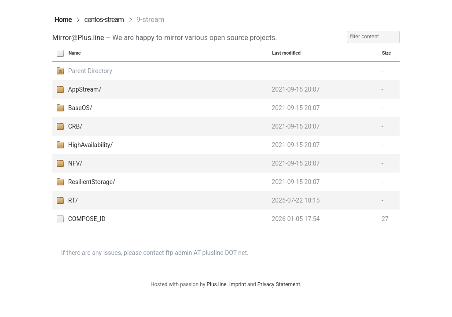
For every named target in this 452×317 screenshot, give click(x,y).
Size (386, 53)
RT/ (73, 200)
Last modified (286, 53)
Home (63, 19)
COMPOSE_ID (87, 218)
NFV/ (75, 163)
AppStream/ (84, 89)
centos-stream (104, 19)
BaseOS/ (80, 107)
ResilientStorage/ (91, 181)
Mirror (61, 37)
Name (75, 53)
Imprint (237, 284)
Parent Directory (90, 70)
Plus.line (90, 37)
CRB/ (75, 126)
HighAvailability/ (90, 144)
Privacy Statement (278, 284)
